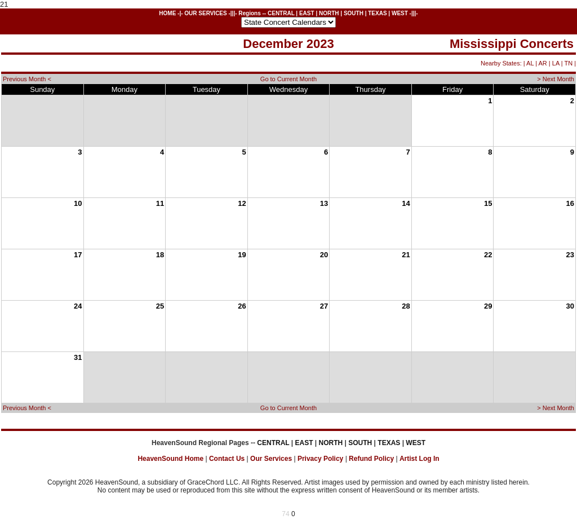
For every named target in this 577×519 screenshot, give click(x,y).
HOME (167, 13)
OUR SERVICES (205, 13)
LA (556, 63)
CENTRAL (281, 13)
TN (568, 63)
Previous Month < (27, 79)
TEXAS (377, 13)
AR (543, 63)
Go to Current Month (288, 79)
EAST (306, 13)
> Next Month (555, 79)
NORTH (329, 13)
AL (530, 63)
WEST (400, 13)
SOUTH (353, 13)
